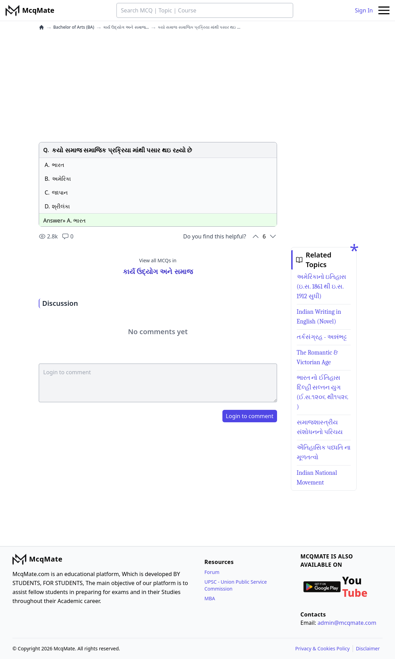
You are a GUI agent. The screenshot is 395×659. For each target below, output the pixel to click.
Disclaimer (368, 648)
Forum (211, 572)
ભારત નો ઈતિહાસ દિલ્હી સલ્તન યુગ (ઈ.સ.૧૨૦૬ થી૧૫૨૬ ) (322, 392)
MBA (209, 598)
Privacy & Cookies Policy (322, 648)
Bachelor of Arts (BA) (73, 27)
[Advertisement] (158, 86)
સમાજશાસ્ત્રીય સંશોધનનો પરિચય (320, 427)
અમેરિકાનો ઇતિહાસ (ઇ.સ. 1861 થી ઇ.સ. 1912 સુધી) (322, 286)
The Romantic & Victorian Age (317, 357)
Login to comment (250, 416)
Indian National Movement (317, 477)
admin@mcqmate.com (347, 623)
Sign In (364, 10)
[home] (41, 27)
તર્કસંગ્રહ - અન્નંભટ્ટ (322, 337)
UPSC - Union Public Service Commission (235, 585)
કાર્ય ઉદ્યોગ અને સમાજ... (126, 27)
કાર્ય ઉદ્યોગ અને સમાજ (158, 271)
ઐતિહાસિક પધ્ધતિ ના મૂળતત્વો (324, 452)
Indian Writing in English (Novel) (319, 316)
